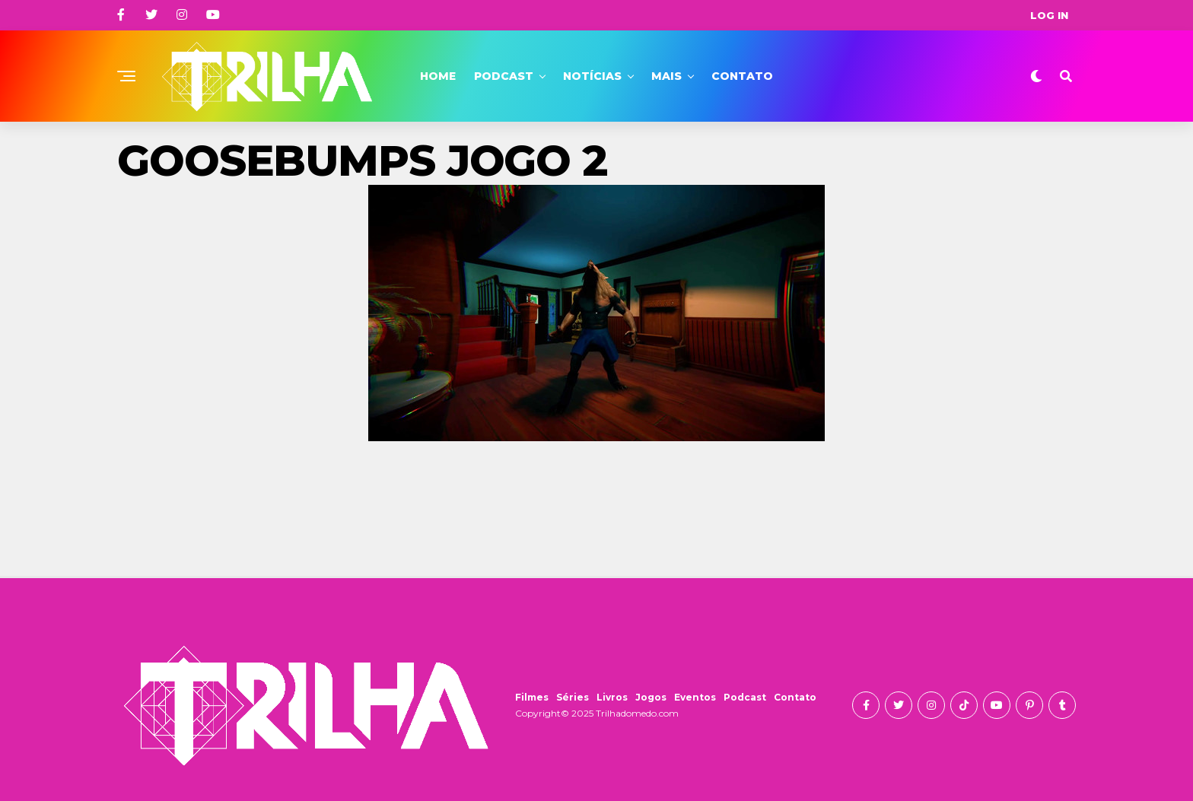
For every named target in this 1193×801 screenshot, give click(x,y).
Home (438, 76)
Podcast (503, 76)
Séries (572, 697)
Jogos (650, 697)
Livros (612, 697)
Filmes (532, 697)
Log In (1049, 15)
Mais (666, 76)
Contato (742, 76)
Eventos (695, 697)
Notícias (592, 76)
